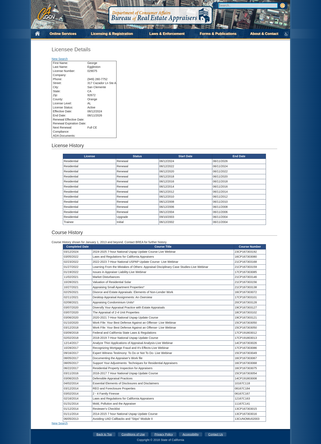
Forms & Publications (218, 34)
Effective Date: (62, 111)
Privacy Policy (164, 434)
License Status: (63, 107)
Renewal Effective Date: (68, 119)
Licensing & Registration (112, 34)
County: (58, 99)
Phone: (57, 79)
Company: (59, 75)
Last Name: (60, 66)
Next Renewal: (62, 127)
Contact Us (215, 434)
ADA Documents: (64, 135)
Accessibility (191, 434)
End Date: (59, 115)
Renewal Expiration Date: (69, 123)
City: (56, 87)
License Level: (62, 103)
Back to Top (104, 434)
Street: (57, 83)
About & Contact (264, 34)
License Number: (64, 71)
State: (57, 91)
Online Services (63, 34)
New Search (60, 58)
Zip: (55, 95)
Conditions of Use (133, 434)
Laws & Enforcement (166, 34)
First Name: (60, 63)
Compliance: (61, 131)
